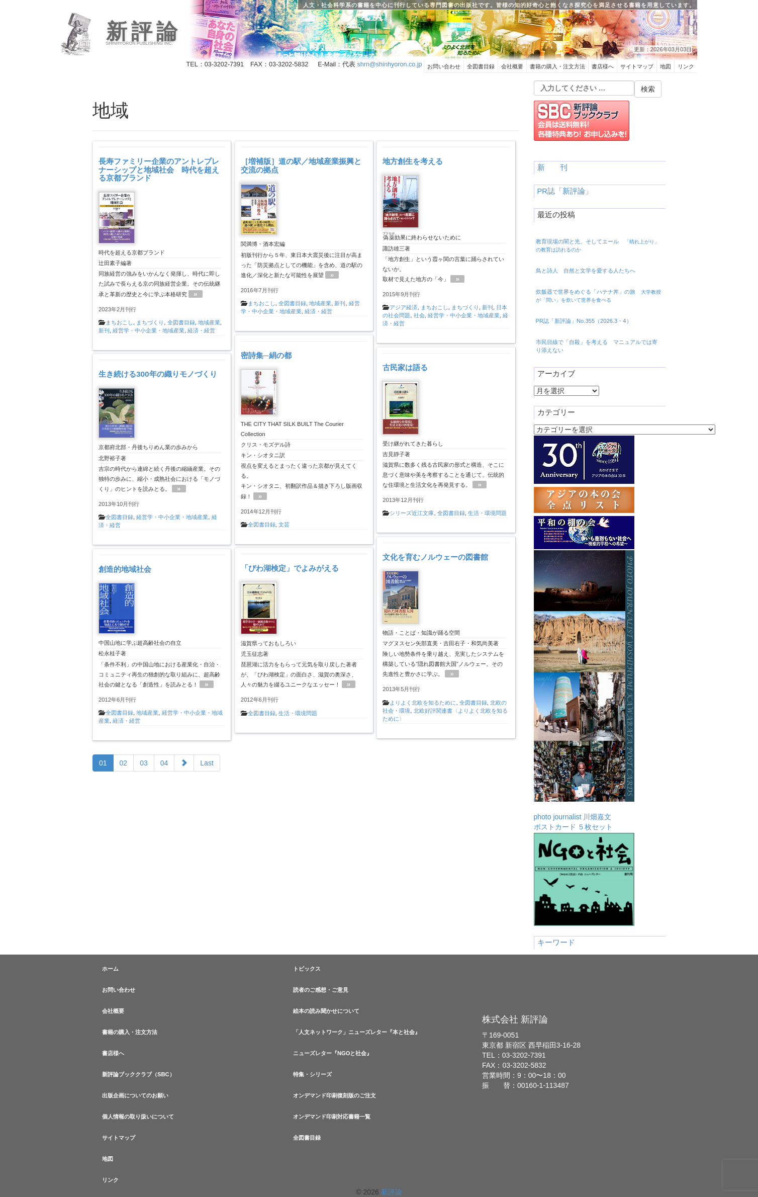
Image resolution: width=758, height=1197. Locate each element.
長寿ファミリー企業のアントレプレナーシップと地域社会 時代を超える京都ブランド (159, 170)
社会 (419, 315)
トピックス (307, 969)
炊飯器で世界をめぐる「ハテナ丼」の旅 (598, 296)
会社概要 (512, 66)
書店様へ (603, 66)
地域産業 (209, 322)
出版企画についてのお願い (135, 1095)
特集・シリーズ (312, 1074)
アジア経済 (403, 307)
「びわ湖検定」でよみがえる (290, 568)
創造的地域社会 (125, 569)
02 (124, 763)
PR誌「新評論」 (565, 191)
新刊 (104, 330)
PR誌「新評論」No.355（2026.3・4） (584, 321)
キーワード (556, 942)
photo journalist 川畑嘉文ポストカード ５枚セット (584, 690)
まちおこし (119, 322)
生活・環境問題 (487, 513)
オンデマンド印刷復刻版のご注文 (334, 1095)
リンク (686, 66)
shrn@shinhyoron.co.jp (389, 64)
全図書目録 (481, 66)
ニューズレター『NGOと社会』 (332, 1053)
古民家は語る (405, 367)
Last (206, 763)
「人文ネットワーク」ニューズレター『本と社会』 (356, 1032)
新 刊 (552, 167)
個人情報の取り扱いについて (138, 1117)
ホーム (110, 969)
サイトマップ (636, 66)
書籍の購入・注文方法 (557, 66)
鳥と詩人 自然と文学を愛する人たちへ (585, 271)
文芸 (284, 525)
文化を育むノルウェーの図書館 (435, 557)
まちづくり (150, 322)
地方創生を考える (413, 161)
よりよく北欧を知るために (423, 703)
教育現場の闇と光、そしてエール (597, 245)
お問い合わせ (443, 66)
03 (144, 763)
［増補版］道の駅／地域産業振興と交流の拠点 (301, 165)
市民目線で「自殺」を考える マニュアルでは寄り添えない (596, 346)
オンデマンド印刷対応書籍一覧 (331, 1117)
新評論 (144, 31)
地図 (665, 66)
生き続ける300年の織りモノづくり (158, 374)
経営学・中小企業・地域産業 (148, 330)
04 (164, 763)
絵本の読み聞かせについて (326, 1011)
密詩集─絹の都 (266, 355)
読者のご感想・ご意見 (320, 990)
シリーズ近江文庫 (412, 513)
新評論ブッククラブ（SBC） (138, 1074)
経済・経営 (201, 330)
